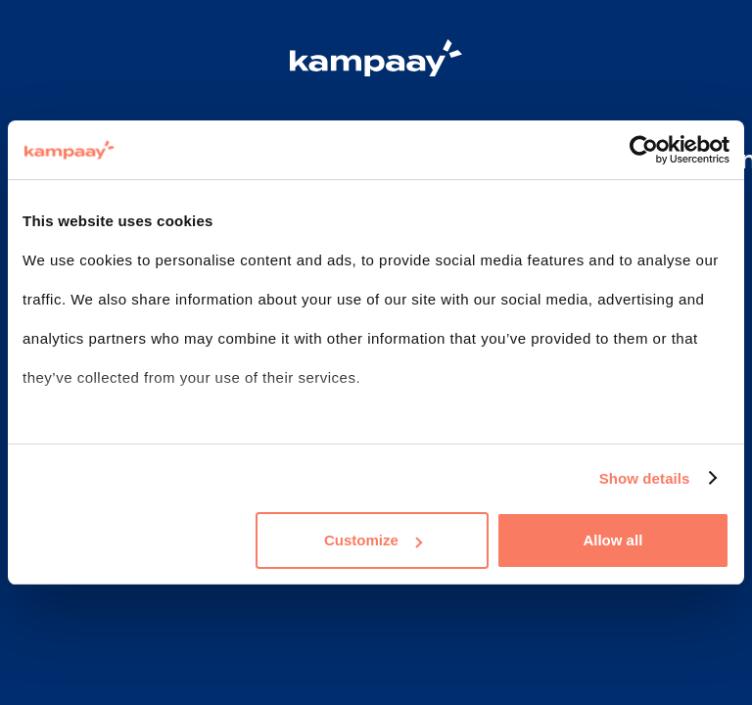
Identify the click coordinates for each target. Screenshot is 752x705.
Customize (373, 540)
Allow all (612, 540)
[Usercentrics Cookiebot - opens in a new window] (643, 149)
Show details (644, 478)
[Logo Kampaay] (376, 60)
